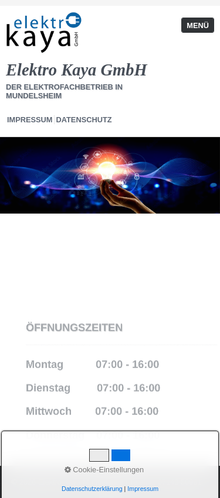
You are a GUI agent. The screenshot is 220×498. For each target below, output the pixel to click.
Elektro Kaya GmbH (76, 70)
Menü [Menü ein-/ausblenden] (198, 25)
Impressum (30, 119)
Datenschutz (84, 119)
